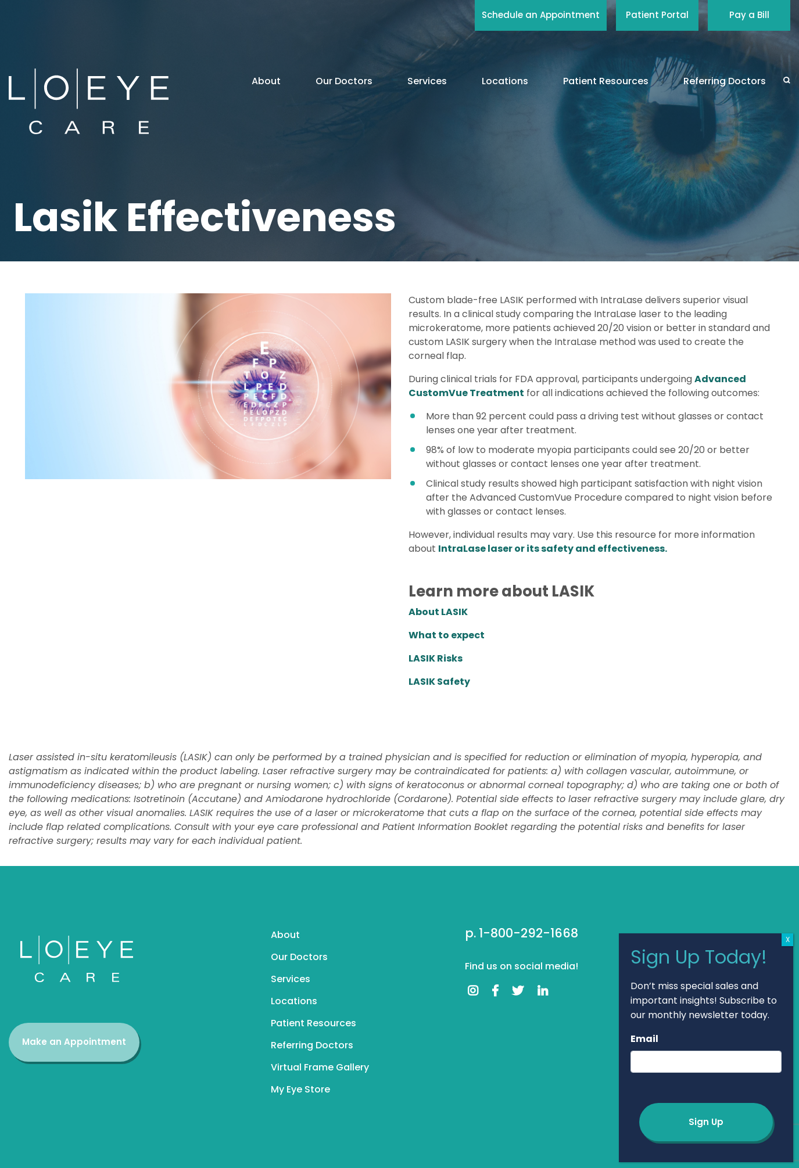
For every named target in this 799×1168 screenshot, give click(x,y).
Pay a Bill (749, 15)
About (266, 81)
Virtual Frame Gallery (320, 1067)
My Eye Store (300, 1089)
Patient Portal (657, 15)
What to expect (447, 635)
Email (644, 1038)
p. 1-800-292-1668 (521, 933)
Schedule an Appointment (541, 15)
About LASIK (438, 612)
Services (427, 81)
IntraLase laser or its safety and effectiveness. (552, 548)
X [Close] (788, 939)
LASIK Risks (436, 658)
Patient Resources (605, 81)
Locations (505, 81)
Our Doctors (344, 81)
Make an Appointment (74, 1042)
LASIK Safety (439, 681)
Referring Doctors (724, 81)
